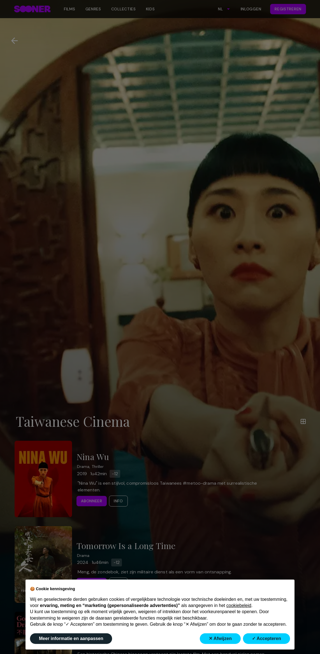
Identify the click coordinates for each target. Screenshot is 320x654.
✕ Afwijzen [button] (220, 638)
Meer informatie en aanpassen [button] (71, 638)
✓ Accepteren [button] (266, 638)
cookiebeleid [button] (238, 605)
